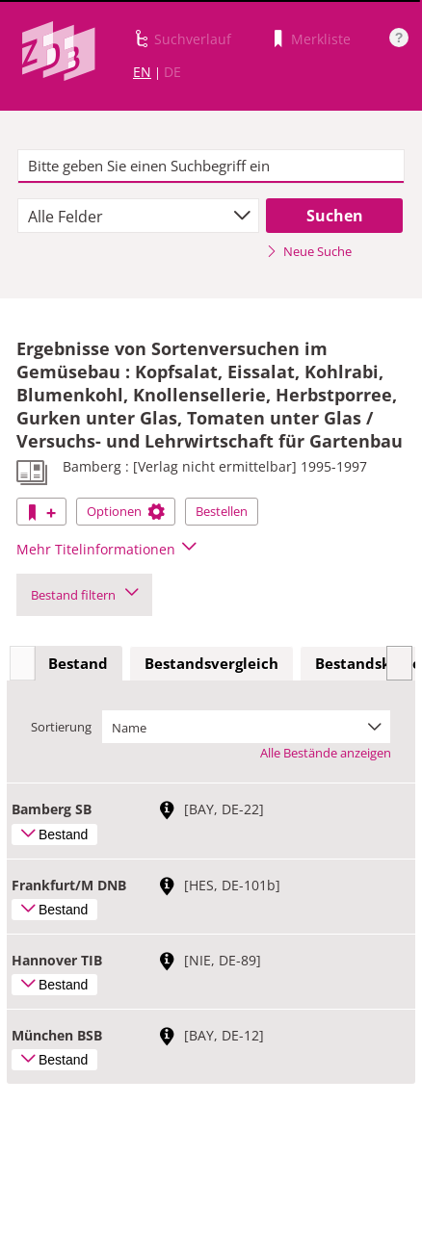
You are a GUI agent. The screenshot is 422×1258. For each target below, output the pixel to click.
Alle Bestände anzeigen (325, 752)
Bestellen (222, 511)
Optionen (126, 511)
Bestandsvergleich (211, 663)
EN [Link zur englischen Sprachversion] (142, 72)
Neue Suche (309, 251)
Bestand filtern (84, 594)
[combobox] (138, 215)
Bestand (78, 663)
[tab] (78, 664)
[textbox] (210, 166)
